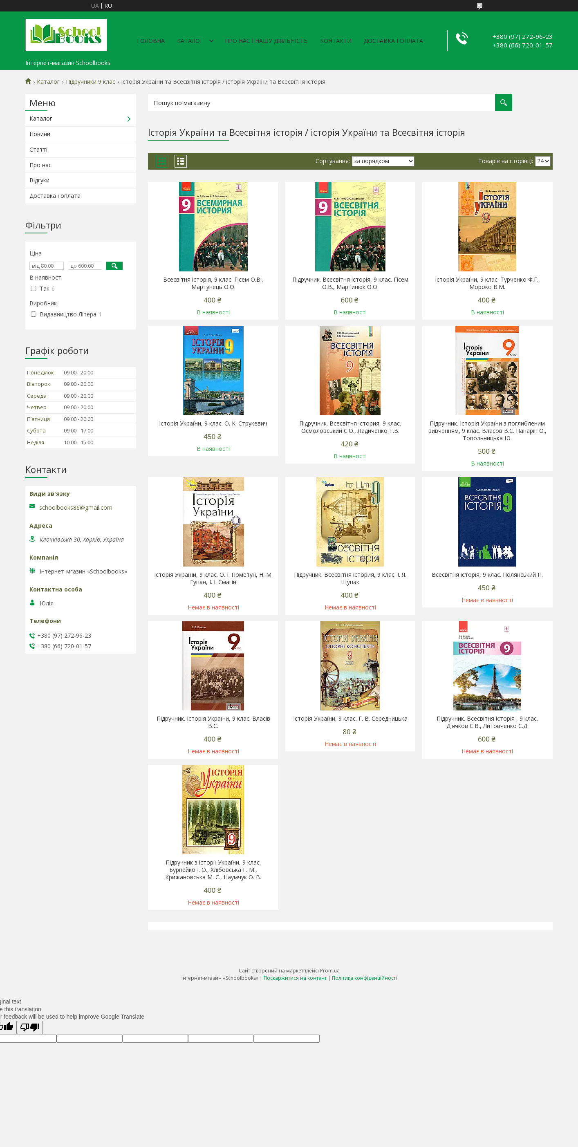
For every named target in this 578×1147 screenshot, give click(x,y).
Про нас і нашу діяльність (266, 41)
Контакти (336, 41)
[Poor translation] (30, 1027)
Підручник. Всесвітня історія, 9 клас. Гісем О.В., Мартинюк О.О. (350, 283)
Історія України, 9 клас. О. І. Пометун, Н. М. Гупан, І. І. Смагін (213, 578)
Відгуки (39, 180)
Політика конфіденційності (364, 978)
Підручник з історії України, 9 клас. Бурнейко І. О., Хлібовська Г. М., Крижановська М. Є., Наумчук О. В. (213, 870)
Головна (151, 41)
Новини (39, 134)
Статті (38, 149)
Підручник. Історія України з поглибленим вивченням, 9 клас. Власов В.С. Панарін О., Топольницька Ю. (487, 431)
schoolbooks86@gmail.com (75, 507)
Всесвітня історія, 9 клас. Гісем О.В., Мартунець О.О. (213, 283)
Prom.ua (330, 970)
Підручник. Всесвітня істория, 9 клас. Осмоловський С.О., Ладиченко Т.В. (350, 427)
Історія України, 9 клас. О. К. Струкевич (213, 423)
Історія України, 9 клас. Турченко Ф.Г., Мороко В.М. (487, 283)
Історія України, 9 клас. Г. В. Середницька (350, 718)
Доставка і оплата (393, 41)
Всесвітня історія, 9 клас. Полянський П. (487, 574)
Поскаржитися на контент (295, 978)
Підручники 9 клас (90, 81)
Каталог (190, 41)
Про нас (40, 165)
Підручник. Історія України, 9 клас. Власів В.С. (213, 722)
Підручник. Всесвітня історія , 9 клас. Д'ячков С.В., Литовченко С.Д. (487, 722)
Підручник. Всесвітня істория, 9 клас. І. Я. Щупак (350, 578)
